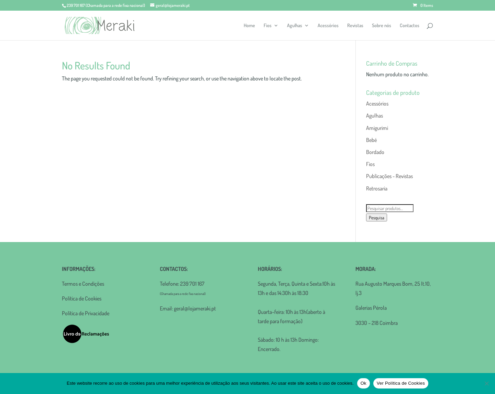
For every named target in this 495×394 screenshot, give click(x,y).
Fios (268, 25)
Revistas (355, 25)
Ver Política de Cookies (401, 383)
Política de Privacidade (85, 313)
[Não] (486, 383)
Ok (363, 383)
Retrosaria (376, 188)
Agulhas (294, 25)
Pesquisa (376, 217)
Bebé (371, 139)
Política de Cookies (81, 298)
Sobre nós (381, 25)
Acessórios (328, 25)
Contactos (409, 25)
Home (249, 25)
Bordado (375, 152)
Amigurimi (377, 127)
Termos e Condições (83, 283)
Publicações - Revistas (389, 176)
